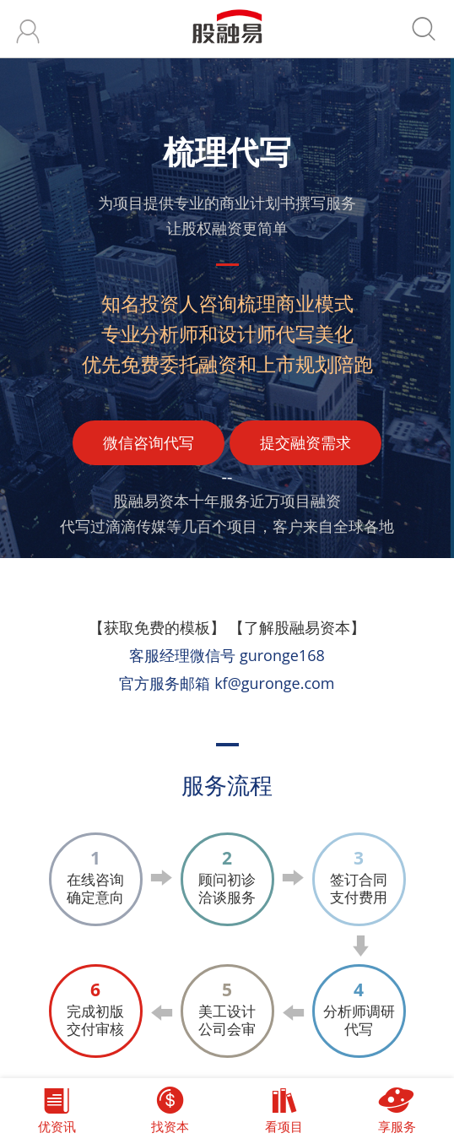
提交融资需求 (305, 442)
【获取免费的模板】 (157, 627)
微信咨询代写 (148, 442)
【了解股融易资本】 (297, 627)
